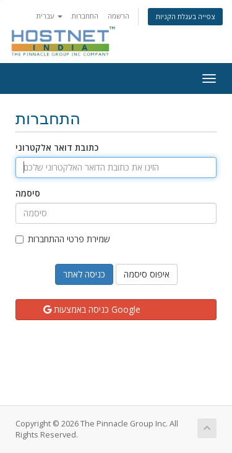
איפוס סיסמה (147, 274)
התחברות (85, 15)
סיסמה (27, 193)
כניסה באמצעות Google (91, 309)
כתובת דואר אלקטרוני (56, 147)
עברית (49, 15)
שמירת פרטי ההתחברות (62, 239)
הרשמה (118, 15)
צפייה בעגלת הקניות (185, 16)
